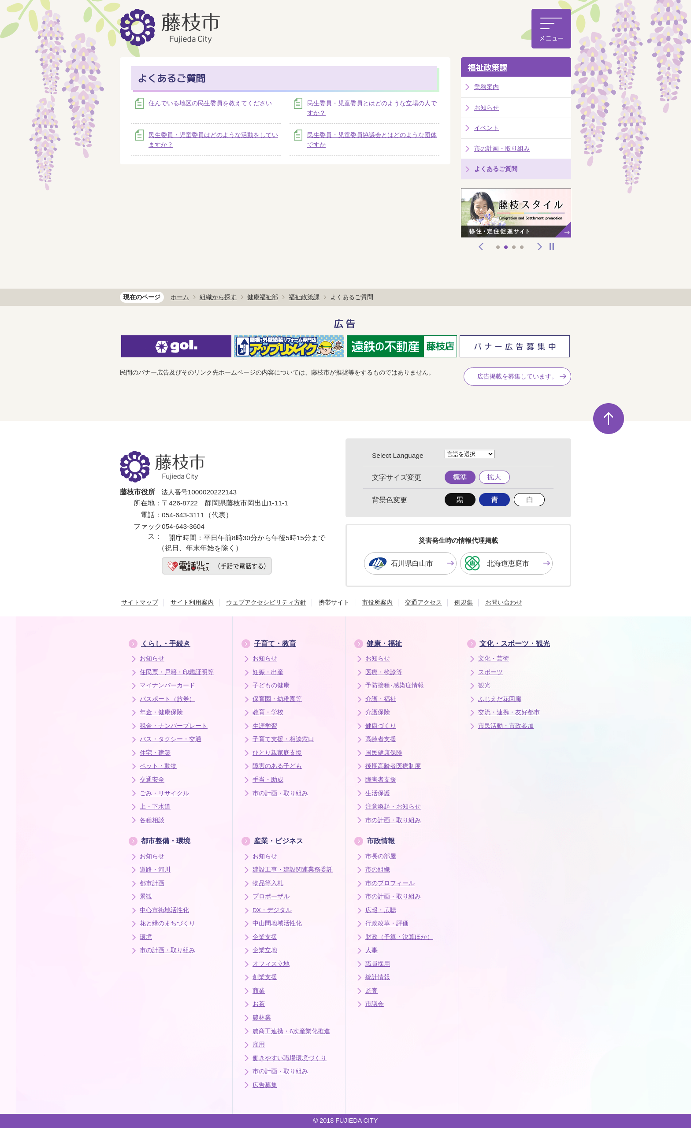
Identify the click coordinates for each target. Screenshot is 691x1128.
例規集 (463, 602)
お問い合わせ (503, 602)
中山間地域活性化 (277, 923)
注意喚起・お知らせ (393, 806)
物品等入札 (268, 883)
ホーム (180, 297)
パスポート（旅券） (167, 699)
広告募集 (265, 1085)
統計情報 (377, 977)
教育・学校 (268, 712)
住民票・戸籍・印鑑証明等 (177, 672)
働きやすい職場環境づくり (290, 1058)
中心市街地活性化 (164, 910)
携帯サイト (334, 602)
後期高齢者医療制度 (393, 766)
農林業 (262, 1017)
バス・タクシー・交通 (170, 739)
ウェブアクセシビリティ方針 (266, 602)
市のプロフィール (390, 883)
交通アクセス (423, 602)
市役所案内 (377, 602)
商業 (259, 990)
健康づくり (380, 726)
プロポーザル (271, 896)
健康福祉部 (262, 297)
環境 (146, 937)
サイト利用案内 (192, 602)
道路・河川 (155, 869)
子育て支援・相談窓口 (283, 739)
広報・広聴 (380, 910)
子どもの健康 (271, 685)
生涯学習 (265, 726)
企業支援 (265, 937)
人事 (371, 950)
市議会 (374, 1004)
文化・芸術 (493, 658)
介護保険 (377, 712)
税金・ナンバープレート (174, 726)
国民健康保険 (383, 753)
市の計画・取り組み (502, 148)
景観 (146, 896)
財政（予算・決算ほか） (399, 937)
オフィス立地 (271, 964)
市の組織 (377, 869)
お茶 (259, 1004)
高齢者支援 (380, 739)
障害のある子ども (277, 766)
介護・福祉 (380, 699)
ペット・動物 (158, 766)
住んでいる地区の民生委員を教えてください (210, 103)
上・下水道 (155, 806)
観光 (484, 685)
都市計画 (152, 883)
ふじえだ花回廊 (499, 699)
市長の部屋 (380, 856)
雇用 (259, 1044)
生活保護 (377, 793)
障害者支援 (380, 779)
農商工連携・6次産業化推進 (291, 1031)
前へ (481, 246)
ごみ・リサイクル (164, 793)
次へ (539, 246)
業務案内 (486, 86)
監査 (371, 990)
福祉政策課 (487, 67)
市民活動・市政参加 (506, 726)
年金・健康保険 (161, 712)
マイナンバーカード (167, 685)
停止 (552, 246)
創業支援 (265, 977)
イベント (486, 127)
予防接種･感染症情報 (394, 685)
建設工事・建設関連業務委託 (293, 869)
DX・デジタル (272, 910)
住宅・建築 (155, 753)
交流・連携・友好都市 (509, 712)
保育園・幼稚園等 (277, 699)
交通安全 (152, 779)
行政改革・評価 (387, 923)
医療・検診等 (383, 672)
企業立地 (265, 950)
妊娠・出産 (268, 672)
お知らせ (486, 107)
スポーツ (490, 672)
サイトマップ (139, 602)
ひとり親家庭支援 (277, 753)
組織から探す (218, 297)
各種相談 (152, 820)
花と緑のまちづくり (167, 923)
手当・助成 (268, 779)
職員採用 (377, 964)
